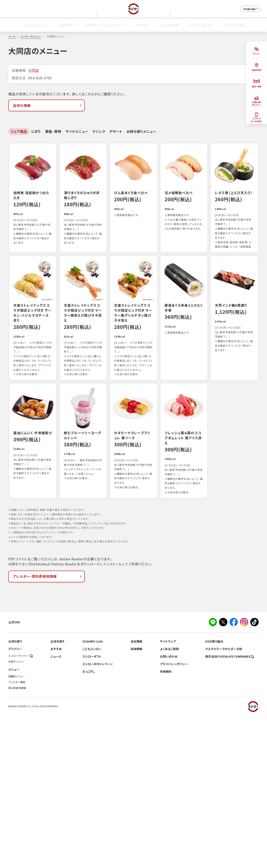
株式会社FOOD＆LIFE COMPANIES (229, 799)
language (251, 9)
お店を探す (66, 25)
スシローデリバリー (20, 798)
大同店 (33, 70)
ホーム (11, 36)
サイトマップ (168, 784)
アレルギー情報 (16, 825)
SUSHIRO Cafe (92, 784)
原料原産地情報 (17, 831)
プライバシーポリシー (174, 807)
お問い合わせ (168, 799)
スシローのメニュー (35, 25)
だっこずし (88, 814)
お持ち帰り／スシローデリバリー (105, 25)
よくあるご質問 (169, 25)
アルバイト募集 (234, 25)
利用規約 (166, 814)
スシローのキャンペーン (97, 807)
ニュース (55, 799)
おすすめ (143, 25)
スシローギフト (91, 799)
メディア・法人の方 (201, 25)
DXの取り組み (214, 784)
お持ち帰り (15, 784)
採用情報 (136, 792)
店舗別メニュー (16, 819)
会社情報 (136, 784)
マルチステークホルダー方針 (223, 792)
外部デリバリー (16, 804)
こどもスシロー (92, 792)
